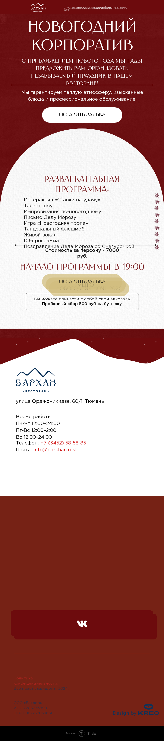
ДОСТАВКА (104, 8)
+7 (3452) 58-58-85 (86, 8)
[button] (82, 290)
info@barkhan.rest (55, 450)
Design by (124, 713)
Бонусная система (113, 8)
